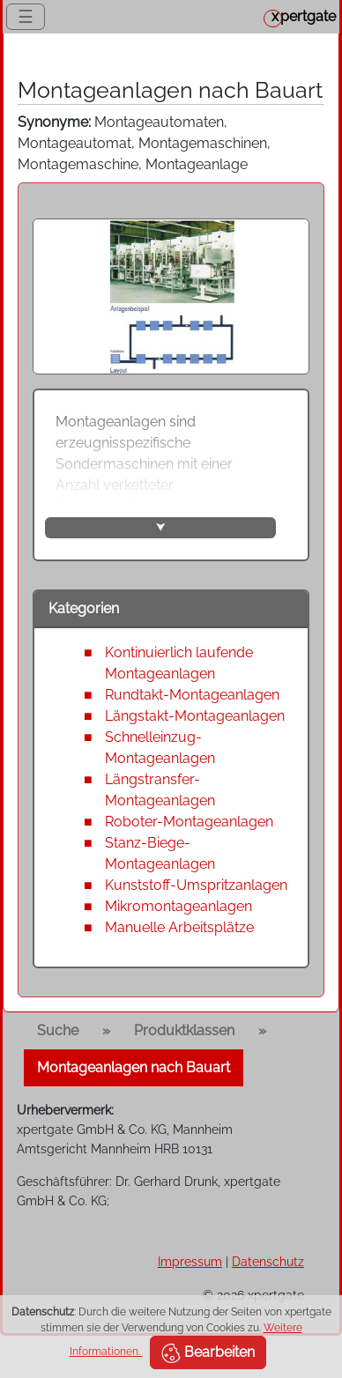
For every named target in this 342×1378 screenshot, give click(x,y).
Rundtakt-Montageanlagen (192, 694)
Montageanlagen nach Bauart (133, 1067)
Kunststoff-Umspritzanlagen (196, 885)
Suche (57, 1030)
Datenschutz (268, 1261)
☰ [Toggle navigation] (25, 16)
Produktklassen (184, 1030)
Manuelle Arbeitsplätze (179, 927)
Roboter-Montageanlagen (189, 821)
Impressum (190, 1261)
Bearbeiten (208, 1353)
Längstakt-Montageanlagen (195, 716)
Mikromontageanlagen (178, 906)
